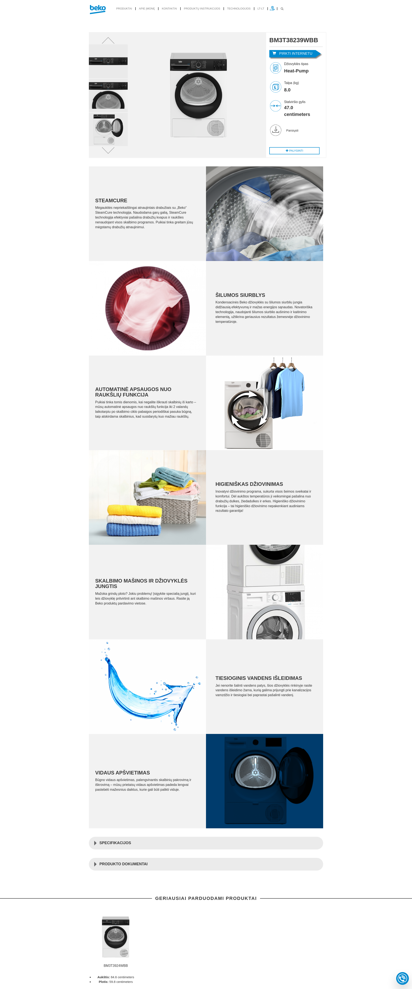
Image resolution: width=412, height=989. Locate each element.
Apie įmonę (146, 8)
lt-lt (256, 8)
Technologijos (235, 8)
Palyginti (294, 150)
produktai (123, 8)
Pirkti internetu (292, 54)
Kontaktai (167, 8)
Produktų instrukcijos (199, 8)
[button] (108, 40)
